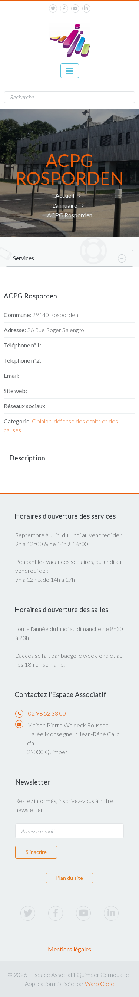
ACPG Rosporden (69, 214)
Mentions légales (69, 949)
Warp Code (99, 983)
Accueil (64, 195)
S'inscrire (36, 852)
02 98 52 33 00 (47, 713)
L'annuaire (64, 205)
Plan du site (69, 878)
